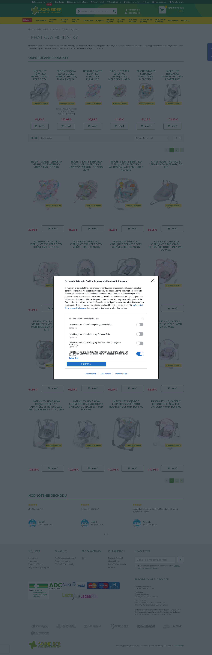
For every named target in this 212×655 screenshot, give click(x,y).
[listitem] (106, 318)
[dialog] (106, 327)
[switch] (139, 324)
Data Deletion (90, 374)
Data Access (105, 374)
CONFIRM (86, 364)
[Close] (153, 281)
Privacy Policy (121, 374)
